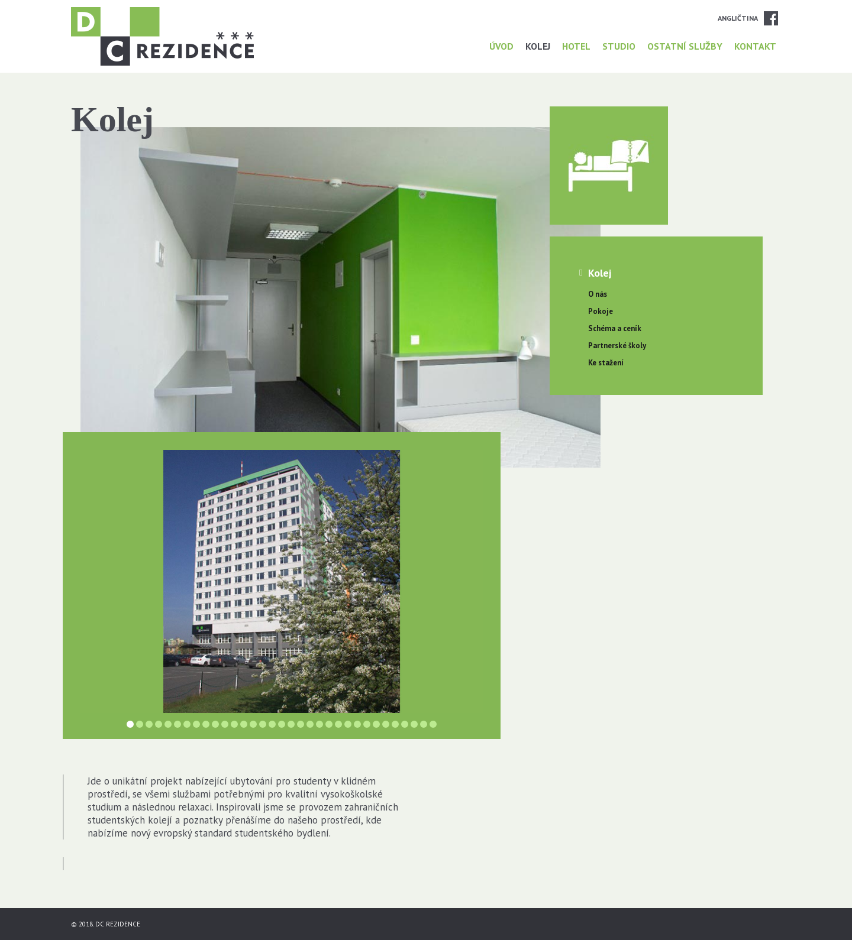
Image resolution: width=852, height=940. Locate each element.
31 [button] (414, 724)
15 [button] (262, 724)
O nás (597, 294)
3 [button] (149, 724)
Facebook (771, 18)
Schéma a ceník (614, 328)
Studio (618, 46)
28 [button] (385, 724)
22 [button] (329, 724)
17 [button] (281, 724)
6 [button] (177, 724)
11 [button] (224, 724)
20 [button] (310, 724)
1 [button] (130, 724)
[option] (281, 581)
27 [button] (376, 724)
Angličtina (738, 18)
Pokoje (600, 311)
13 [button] (243, 724)
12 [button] (234, 724)
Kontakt (755, 46)
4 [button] (158, 724)
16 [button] (272, 724)
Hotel (576, 46)
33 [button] (433, 724)
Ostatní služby (684, 46)
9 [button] (205, 724)
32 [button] (423, 724)
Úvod (501, 46)
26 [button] (366, 724)
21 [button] (319, 724)
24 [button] (347, 724)
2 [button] (139, 724)
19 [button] (300, 724)
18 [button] (291, 724)
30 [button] (404, 724)
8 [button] (196, 724)
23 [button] (338, 724)
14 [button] (253, 724)
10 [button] (215, 724)
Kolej (537, 46)
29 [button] (395, 724)
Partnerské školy (617, 346)
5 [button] (168, 724)
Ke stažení (606, 363)
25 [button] (357, 724)
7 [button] (187, 724)
